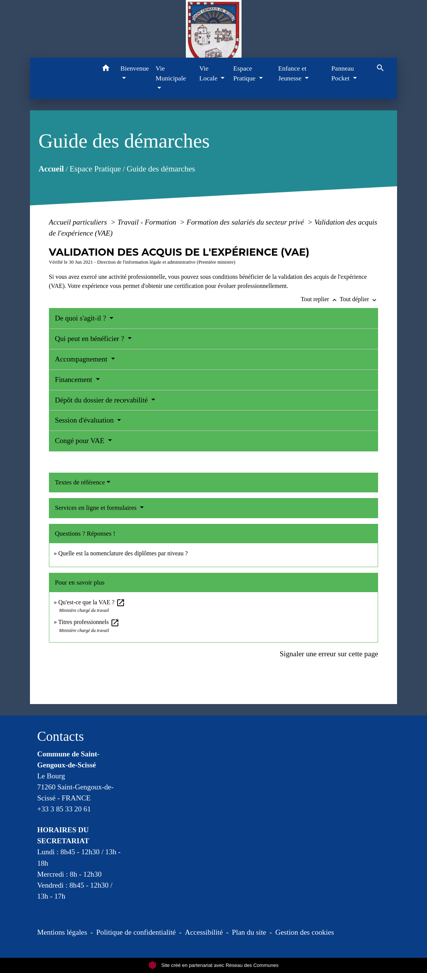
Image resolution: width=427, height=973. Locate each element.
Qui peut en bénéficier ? (90, 339)
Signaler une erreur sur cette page (329, 654)
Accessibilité (204, 932)
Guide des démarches (161, 168)
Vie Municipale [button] (170, 73)
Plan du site (249, 932)
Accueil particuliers (79, 222)
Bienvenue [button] (134, 68)
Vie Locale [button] (209, 73)
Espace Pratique (95, 168)
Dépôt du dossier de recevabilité (102, 400)
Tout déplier (359, 299)
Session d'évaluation (85, 420)
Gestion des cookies (304, 932)
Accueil (51, 168)
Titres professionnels (88, 622)
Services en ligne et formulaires (96, 507)
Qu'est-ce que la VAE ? (91, 602)
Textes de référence (80, 482)
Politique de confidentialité (136, 932)
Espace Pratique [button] (245, 73)
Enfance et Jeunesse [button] (292, 73)
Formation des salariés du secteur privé (246, 222)
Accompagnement (82, 359)
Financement (74, 380)
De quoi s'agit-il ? (81, 318)
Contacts (60, 736)
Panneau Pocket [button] (342, 73)
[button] (105, 69)
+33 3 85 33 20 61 (64, 809)
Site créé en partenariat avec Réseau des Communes (214, 965)
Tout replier (320, 299)
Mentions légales (62, 932)
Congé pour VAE (80, 441)
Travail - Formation (148, 222)
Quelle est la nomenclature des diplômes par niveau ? (123, 553)
